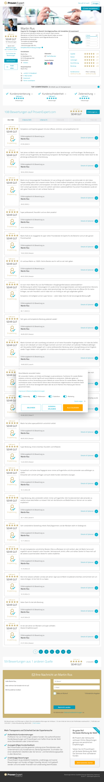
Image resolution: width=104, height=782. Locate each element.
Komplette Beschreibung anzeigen (31, 47)
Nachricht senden (64, 707)
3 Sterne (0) (60, 120)
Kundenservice (74, 72)
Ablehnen (31, 407)
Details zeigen (76, 401)
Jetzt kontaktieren (90, 8)
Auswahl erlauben (52, 407)
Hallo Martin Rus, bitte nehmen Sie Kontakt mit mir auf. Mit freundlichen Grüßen (27, 696)
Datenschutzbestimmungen (39, 391)
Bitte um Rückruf (62, 693)
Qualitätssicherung (81, 774)
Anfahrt (25, 63)
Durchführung (74, 63)
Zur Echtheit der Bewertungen (11, 54)
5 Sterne (88, 35)
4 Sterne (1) (43, 120)
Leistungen (73, 60)
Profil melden (36, 723)
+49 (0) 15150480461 (30, 73)
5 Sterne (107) (26, 120)
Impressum (25, 391)
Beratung (73, 66)
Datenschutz (90, 774)
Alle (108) (11, 120)
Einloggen (96, 3)
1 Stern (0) (93, 120)
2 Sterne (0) (77, 120)
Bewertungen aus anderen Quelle (11, 48)
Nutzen (72, 57)
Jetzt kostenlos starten (85, 762)
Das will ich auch (83, 3)
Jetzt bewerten (10, 61)
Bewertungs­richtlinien (69, 774)
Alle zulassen (73, 407)
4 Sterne (88, 38)
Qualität (72, 54)
